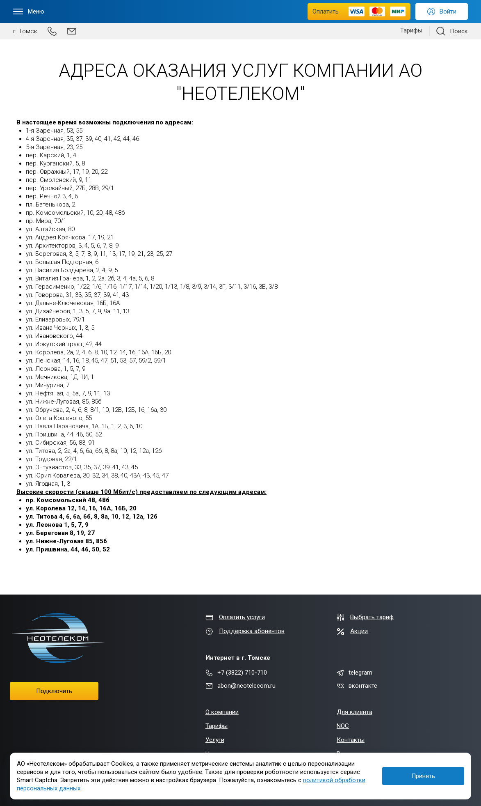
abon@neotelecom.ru (240, 685)
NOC (343, 726)
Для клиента (354, 712)
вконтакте (357, 685)
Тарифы (411, 30)
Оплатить (359, 11)
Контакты (351, 740)
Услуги (214, 740)
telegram (354, 672)
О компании (222, 712)
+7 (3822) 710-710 (236, 672)
